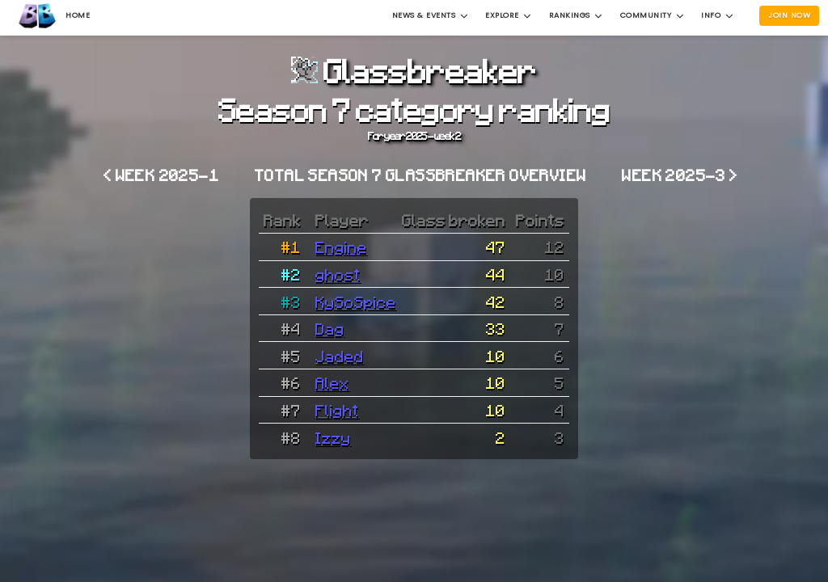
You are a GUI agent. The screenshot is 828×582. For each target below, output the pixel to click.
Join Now (789, 15)
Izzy (333, 437)
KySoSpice (355, 301)
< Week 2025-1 (161, 175)
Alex (332, 382)
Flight (337, 410)
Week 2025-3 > (679, 175)
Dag (329, 328)
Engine (341, 246)
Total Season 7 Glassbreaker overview (420, 175)
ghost (338, 274)
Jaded (339, 356)
